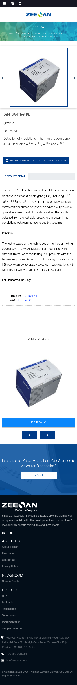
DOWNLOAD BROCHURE (55, 161)
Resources (8, 553)
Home (11, 34)
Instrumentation (11, 622)
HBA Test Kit (29, 296)
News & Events (10, 581)
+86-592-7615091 (16, 654)
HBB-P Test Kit (38, 422)
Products (24, 34)
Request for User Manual (22, 161)
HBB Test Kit (24, 300)
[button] (74, 78)
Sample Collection (12, 629)
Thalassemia (29, 37)
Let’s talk (39, 475)
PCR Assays (48, 37)
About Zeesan (10, 547)
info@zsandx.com (16, 660)
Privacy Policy (10, 566)
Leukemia (7, 602)
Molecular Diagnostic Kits (50, 34)
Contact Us (8, 560)
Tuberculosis (9, 615)
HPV (4, 596)
